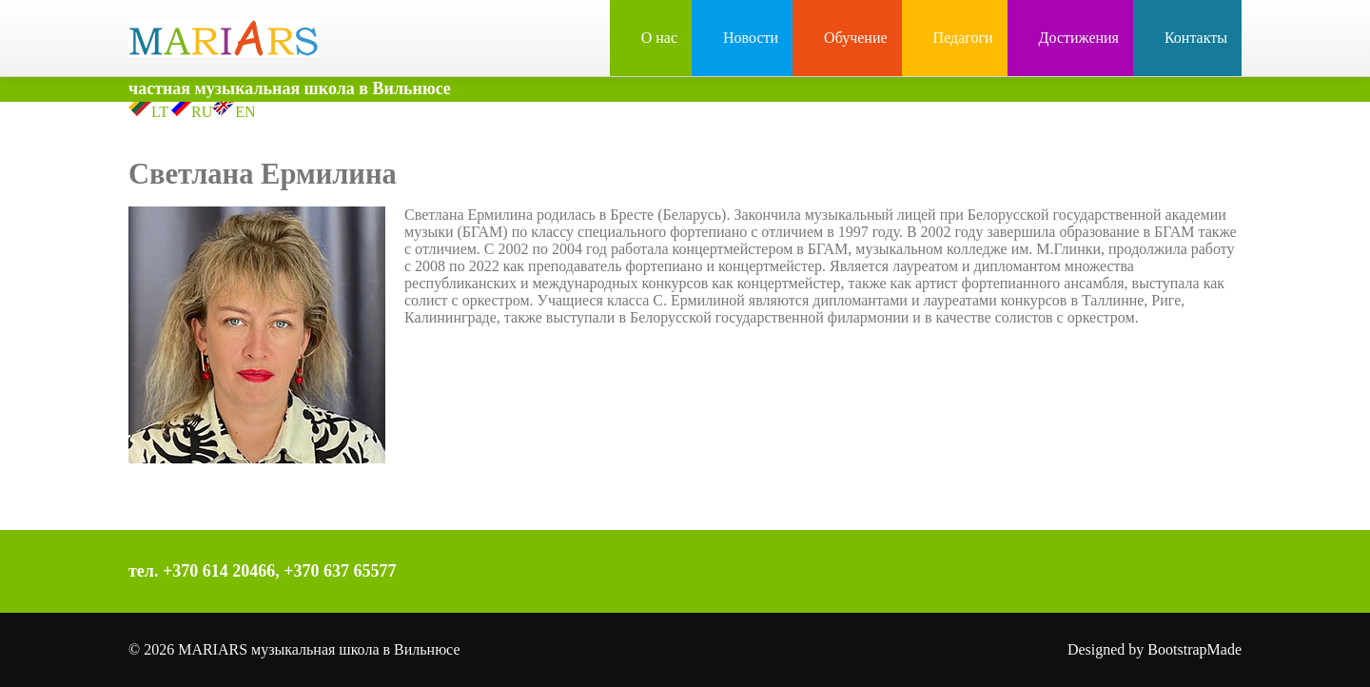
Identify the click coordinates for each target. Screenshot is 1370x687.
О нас (650, 37)
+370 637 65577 (340, 570)
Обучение (847, 37)
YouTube (984, 574)
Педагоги (954, 37)
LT (148, 112)
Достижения (1070, 37)
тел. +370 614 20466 (201, 570)
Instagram (945, 574)
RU (190, 112)
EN (233, 112)
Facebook (905, 574)
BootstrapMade (1194, 649)
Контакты (1187, 37)
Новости (742, 37)
